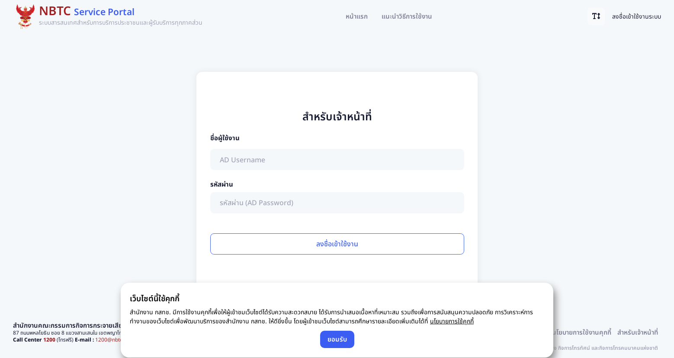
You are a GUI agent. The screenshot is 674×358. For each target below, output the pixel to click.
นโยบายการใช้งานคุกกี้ (581, 332)
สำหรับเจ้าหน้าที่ (637, 332)
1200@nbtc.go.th (115, 339)
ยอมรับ (337, 339)
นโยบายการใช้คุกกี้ (452, 321)
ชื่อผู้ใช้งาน (225, 137)
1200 (49, 339)
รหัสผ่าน (221, 184)
